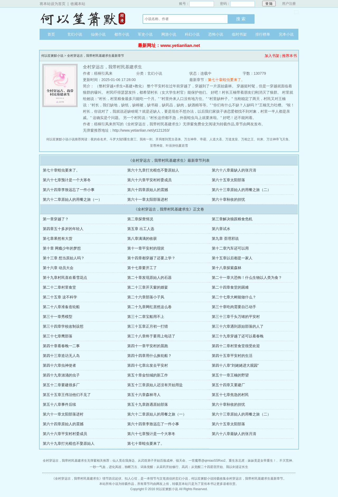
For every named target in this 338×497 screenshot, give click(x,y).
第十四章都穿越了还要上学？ (151, 258)
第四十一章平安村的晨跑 (147, 346)
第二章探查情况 (140, 219)
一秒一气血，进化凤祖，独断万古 (113, 467)
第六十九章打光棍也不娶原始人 (153, 170)
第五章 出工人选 (140, 229)
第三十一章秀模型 (57, 316)
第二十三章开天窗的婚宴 (147, 287)
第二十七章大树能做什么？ (234, 297)
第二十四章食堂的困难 (230, 287)
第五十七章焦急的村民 (230, 395)
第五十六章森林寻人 (144, 395)
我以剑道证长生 (237, 467)
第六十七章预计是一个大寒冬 (67, 180)
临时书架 (239, 34)
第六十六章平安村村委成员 (149, 180)
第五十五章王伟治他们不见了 (67, 395)
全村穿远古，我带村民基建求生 (77, 478)
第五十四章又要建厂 (228, 385)
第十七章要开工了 (142, 268)
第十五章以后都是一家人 (232, 258)
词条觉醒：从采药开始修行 (159, 467)
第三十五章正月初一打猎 (147, 326)
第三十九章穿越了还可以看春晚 (238, 336)
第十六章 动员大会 (58, 268)
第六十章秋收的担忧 (228, 199)
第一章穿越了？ (56, 219)
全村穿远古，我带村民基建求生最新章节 (95, 56)
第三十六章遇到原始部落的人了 (238, 326)
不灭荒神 (285, 460)
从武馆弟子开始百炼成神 (155, 460)
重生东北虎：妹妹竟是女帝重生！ (252, 460)
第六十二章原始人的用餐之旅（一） (72, 199)
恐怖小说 (215, 34)
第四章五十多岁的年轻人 (63, 229)
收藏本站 (78, 4)
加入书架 (272, 56)
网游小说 (168, 34)
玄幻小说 (74, 34)
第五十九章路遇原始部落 (147, 404)
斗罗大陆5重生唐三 (123, 139)
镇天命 (180, 460)
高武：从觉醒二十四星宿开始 (202, 467)
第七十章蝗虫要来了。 (226, 80)
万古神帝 (190, 139)
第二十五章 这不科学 (60, 297)
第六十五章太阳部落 (228, 180)
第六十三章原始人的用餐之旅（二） (241, 190)
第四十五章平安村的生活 (232, 355)
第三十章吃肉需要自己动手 (234, 307)
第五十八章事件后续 (59, 404)
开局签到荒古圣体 (168, 139)
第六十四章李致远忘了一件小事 (69, 190)
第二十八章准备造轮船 (61, 307)
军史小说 (145, 34)
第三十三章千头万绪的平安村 (236, 316)
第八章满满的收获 (142, 238)
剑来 (260, 139)
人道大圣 (215, 139)
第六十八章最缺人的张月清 (234, 170)
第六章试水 (221, 229)
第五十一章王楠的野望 (230, 375)
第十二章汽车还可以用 (230, 248)
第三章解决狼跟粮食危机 (232, 219)
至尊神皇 (156, 145)
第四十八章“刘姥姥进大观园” (235, 365)
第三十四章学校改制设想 (63, 326)
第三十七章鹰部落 (57, 336)
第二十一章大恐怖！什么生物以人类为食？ (247, 277)
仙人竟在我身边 (123, 460)
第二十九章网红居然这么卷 (149, 307)
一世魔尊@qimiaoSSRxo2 (207, 460)
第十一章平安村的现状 (145, 248)
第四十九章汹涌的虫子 (61, 375)
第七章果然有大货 (57, 238)
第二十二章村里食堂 (59, 287)
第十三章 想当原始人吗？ (63, 258)
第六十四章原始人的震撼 (147, 190)
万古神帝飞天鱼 (277, 139)
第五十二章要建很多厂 (61, 385)
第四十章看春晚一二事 (61, 346)
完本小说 (286, 34)
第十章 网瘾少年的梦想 (62, 248)
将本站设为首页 (52, 4)
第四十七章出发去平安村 (147, 365)
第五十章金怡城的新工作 (147, 375)
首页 (51, 34)
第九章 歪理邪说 (225, 238)
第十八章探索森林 (226, 268)
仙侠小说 (98, 34)
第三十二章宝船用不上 (145, 316)
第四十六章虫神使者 (59, 365)
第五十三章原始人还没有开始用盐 (155, 385)
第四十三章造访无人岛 (61, 355)
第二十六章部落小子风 (145, 297)
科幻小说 (192, 34)
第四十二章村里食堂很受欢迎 (236, 346)
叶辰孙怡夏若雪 (177, 145)
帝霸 (203, 139)
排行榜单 (262, 34)
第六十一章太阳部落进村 (147, 199)
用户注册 (289, 4)
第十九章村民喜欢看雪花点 (65, 277)
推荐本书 (289, 56)
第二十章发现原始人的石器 (149, 277)
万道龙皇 (231, 139)
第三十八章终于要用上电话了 (151, 336)
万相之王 (247, 139)
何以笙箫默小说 (86, 18)
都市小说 (121, 34)
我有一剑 (146, 139)
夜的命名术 (98, 139)
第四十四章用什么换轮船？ (149, 355)
